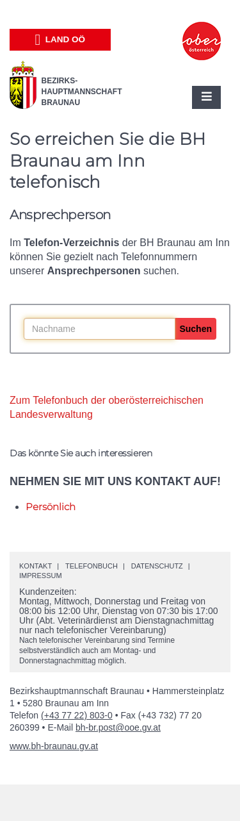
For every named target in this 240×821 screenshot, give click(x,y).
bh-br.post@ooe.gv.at (118, 727)
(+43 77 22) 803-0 (77, 715)
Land (60, 39)
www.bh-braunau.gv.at (54, 746)
